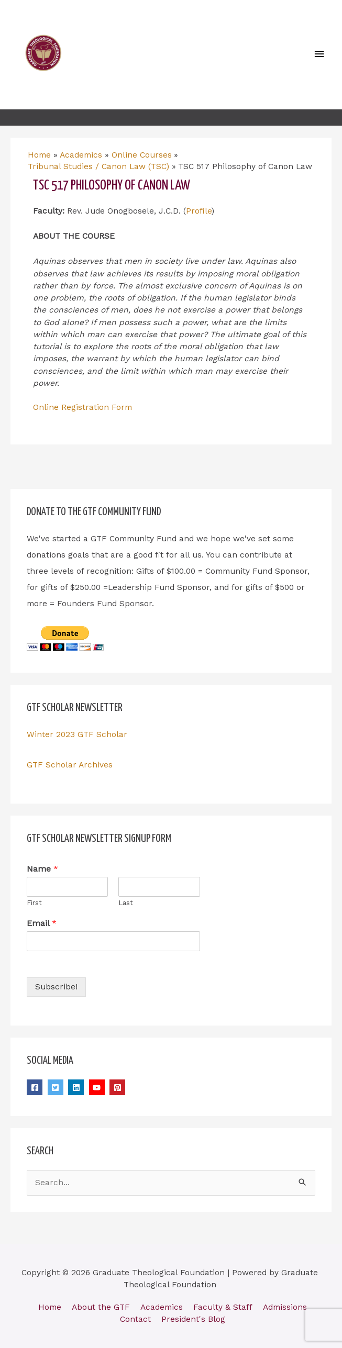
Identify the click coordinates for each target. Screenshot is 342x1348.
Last (125, 903)
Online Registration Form (82, 407)
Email (42, 923)
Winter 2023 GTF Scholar (77, 734)
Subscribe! (56, 986)
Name (42, 869)
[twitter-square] (57, 1087)
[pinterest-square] (118, 1087)
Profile (199, 211)
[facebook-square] (36, 1087)
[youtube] (98, 1087)
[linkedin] (77, 1087)
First (34, 903)
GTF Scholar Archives (70, 765)
